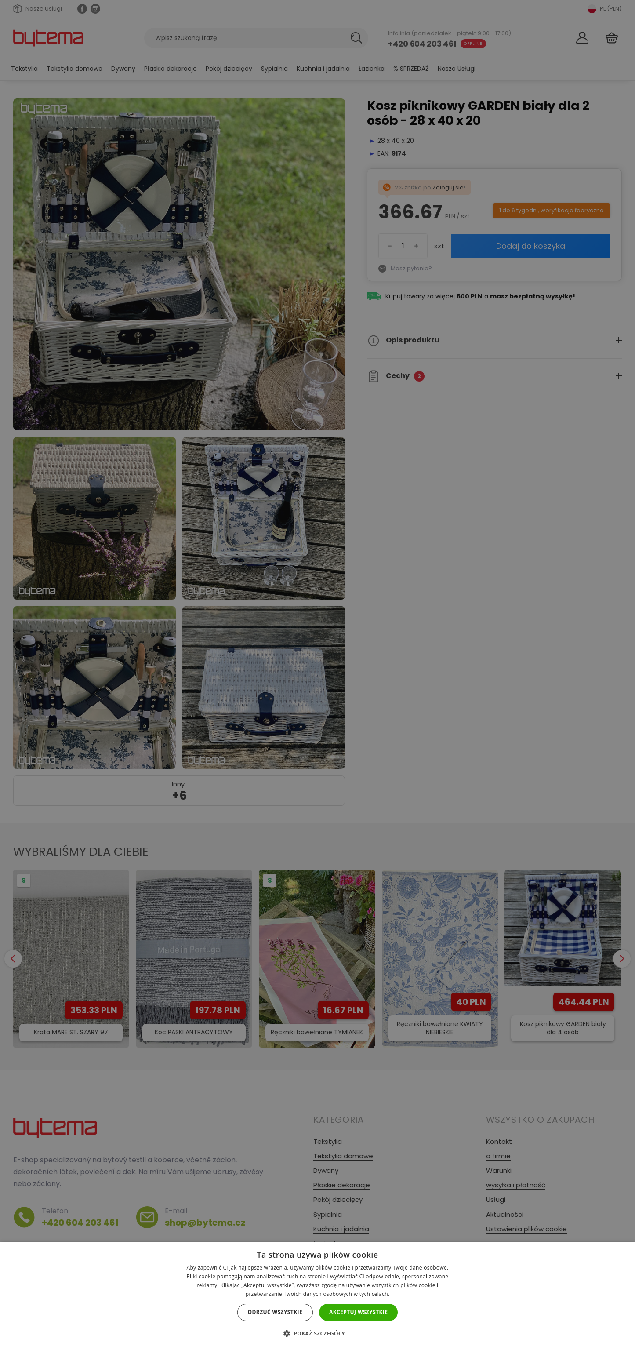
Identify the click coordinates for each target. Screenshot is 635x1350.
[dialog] (317, 675)
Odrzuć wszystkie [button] (275, 1312)
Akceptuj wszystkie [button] (358, 1312)
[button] (317, 1333)
